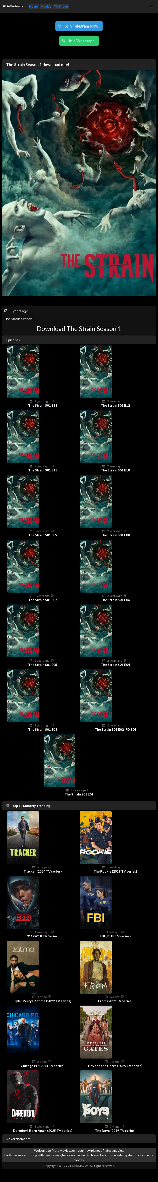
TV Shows (61, 6)
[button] (151, 6)
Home (33, 6)
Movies (45, 6)
